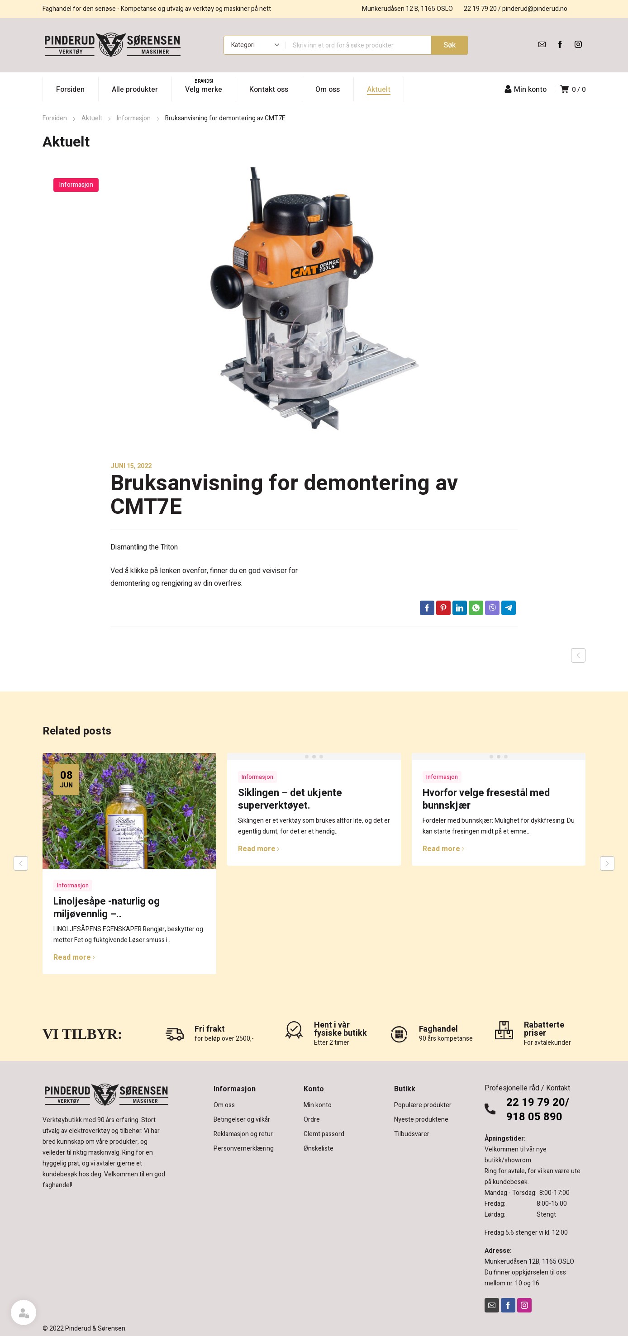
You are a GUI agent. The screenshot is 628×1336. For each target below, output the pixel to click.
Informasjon (134, 118)
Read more (74, 957)
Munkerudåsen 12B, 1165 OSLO (529, 1261)
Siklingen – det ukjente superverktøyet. (290, 799)
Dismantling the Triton (144, 547)
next (607, 863)
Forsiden (55, 118)
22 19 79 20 (480, 9)
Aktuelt (91, 118)
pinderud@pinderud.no (534, 9)
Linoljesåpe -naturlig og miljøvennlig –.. (106, 907)
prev (21, 863)
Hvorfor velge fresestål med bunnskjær (486, 799)
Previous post (578, 655)
